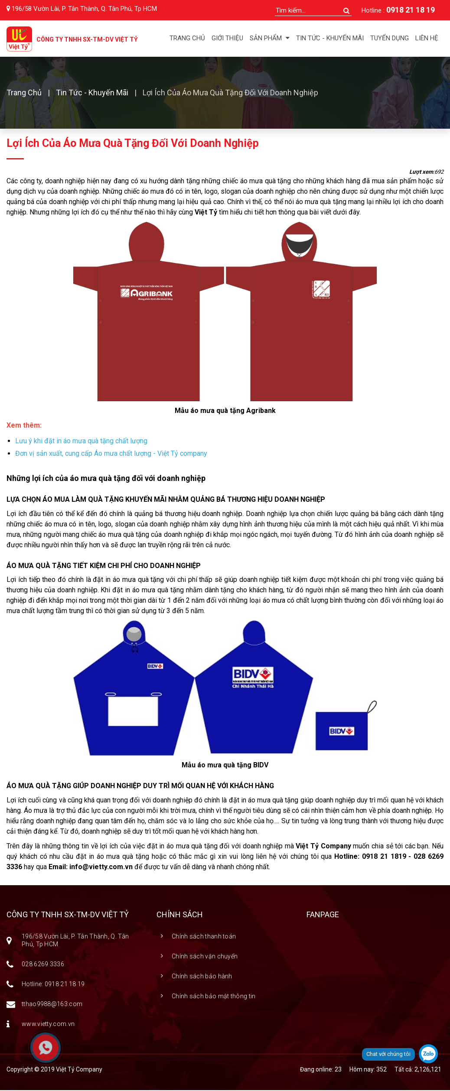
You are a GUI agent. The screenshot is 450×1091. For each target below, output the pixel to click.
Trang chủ (187, 38)
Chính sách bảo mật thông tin (213, 997)
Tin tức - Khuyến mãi (330, 38)
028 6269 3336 (43, 964)
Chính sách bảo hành (202, 977)
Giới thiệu (227, 38)
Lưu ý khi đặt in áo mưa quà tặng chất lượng (81, 442)
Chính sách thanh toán (204, 937)
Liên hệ (426, 38)
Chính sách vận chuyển (205, 957)
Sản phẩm (270, 38)
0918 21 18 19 (410, 9)
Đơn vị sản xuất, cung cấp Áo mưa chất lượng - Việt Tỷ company (111, 454)
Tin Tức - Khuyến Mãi (92, 93)
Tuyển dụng (389, 38)
